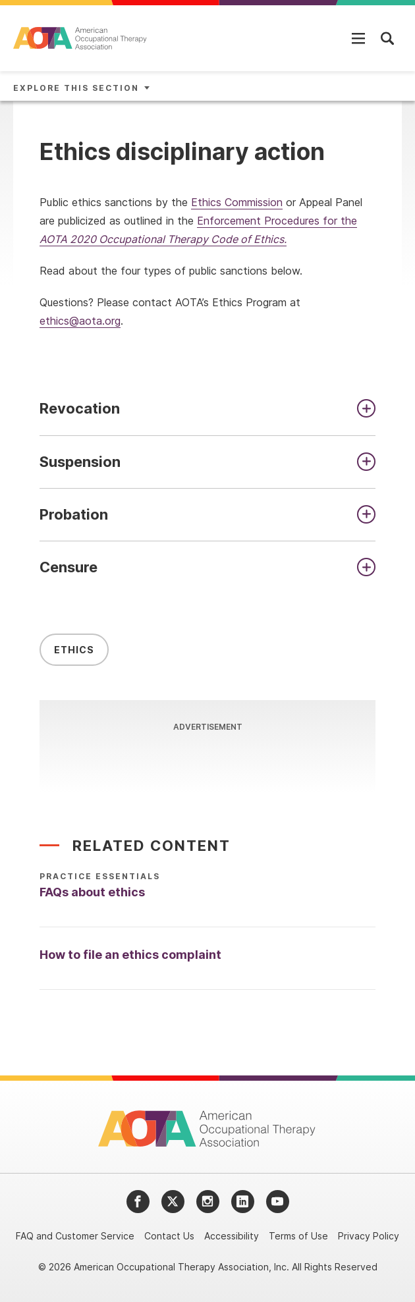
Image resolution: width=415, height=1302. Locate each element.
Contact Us (169, 1235)
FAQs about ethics (92, 895)
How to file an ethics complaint (130, 957)
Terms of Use (298, 1235)
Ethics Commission (237, 202)
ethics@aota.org (80, 320)
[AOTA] (80, 38)
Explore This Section (76, 88)
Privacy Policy (368, 1235)
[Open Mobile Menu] (358, 38)
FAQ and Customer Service (75, 1235)
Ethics (74, 652)
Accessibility (231, 1235)
